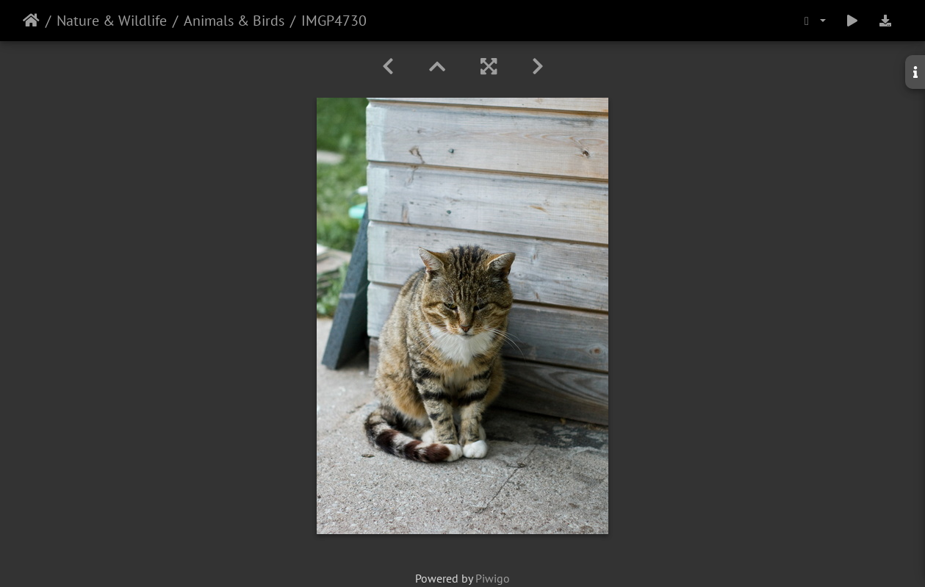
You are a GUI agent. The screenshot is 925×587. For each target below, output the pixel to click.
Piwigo (492, 578)
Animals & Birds (234, 20)
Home (31, 21)
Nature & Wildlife (112, 20)
